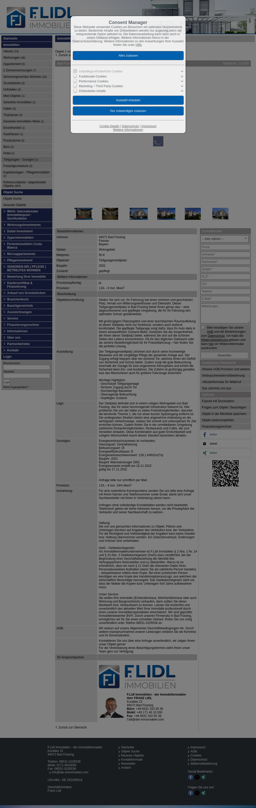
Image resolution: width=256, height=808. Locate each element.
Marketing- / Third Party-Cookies (101, 86)
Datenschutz (130, 126)
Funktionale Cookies (93, 76)
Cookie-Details (109, 126)
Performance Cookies (93, 81)
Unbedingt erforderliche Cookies (101, 71)
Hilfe (139, 45)
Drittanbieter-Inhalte (92, 91)
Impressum (148, 126)
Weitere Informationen (128, 130)
